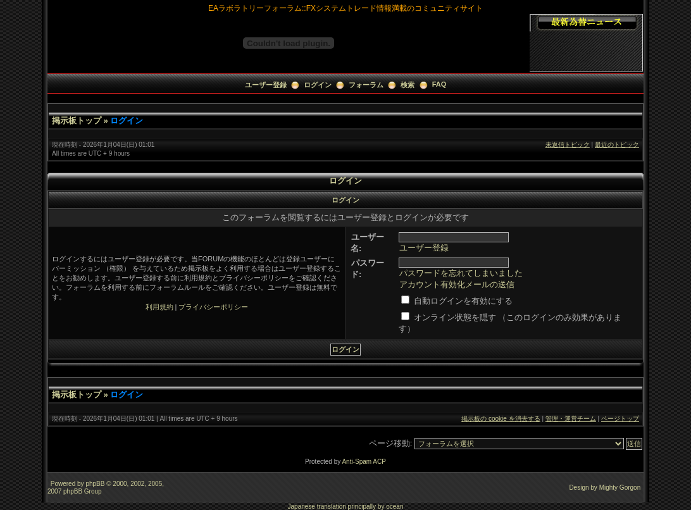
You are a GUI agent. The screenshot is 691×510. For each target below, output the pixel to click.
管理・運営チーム (570, 418)
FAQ (439, 84)
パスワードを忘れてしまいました (461, 273)
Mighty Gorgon (620, 487)
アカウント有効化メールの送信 (456, 284)
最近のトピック (617, 144)
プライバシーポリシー (213, 307)
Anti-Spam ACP (363, 461)
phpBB (94, 483)
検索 (407, 85)
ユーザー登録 (266, 85)
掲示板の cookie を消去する (500, 418)
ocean (394, 506)
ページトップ (620, 418)
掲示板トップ (76, 120)
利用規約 (159, 307)
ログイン (318, 85)
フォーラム (366, 85)
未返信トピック (567, 144)
